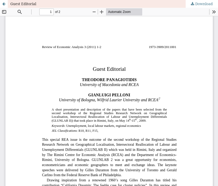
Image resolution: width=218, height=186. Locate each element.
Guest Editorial (23, 3)
